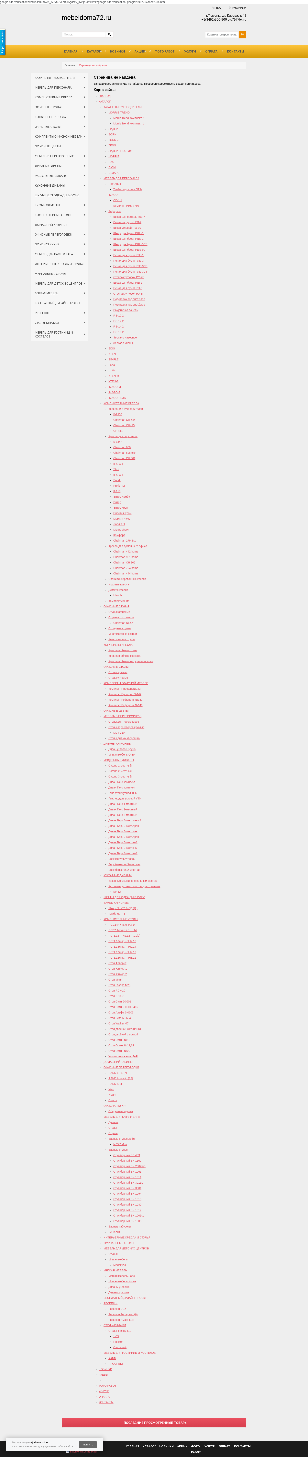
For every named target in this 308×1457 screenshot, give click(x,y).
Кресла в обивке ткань (122, 650)
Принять (88, 1444)
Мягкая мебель (118, 1259)
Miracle (117, 595)
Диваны (113, 1122)
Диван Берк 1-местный (123, 853)
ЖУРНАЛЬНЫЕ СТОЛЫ (50, 274)
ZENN (112, 145)
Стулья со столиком (121, 617)
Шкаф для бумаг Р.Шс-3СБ (130, 244)
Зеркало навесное (125, 337)
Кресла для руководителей (125, 408)
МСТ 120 (119, 732)
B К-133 (118, 463)
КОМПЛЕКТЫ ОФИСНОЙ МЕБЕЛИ (58, 136)
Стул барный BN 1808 (127, 1221)
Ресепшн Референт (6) (123, 1314)
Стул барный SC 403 (126, 1155)
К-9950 (117, 414)
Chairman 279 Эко (124, 540)
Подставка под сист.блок (129, 299)
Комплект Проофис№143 (124, 688)
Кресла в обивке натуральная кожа (130, 661)
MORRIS (113, 156)
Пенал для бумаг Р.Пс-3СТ (130, 271)
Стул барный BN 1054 (127, 1193)
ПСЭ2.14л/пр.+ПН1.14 (122, 930)
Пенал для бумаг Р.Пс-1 (128, 255)
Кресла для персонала (123, 436)
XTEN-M (113, 375)
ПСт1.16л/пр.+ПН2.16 (122, 941)
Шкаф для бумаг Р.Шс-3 (128, 238)
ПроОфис (114, 183)
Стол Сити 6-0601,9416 (123, 1007)
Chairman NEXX (123, 622)
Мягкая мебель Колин (122, 1281)
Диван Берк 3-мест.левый (124, 820)
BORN (112, 134)
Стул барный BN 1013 (127, 1199)
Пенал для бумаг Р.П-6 (127, 288)
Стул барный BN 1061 (127, 1171)
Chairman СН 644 (124, 419)
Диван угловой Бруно (122, 749)
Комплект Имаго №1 (126, 205)
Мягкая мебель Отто (121, 754)
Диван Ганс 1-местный (122, 804)
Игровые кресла (118, 584)
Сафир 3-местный (120, 776)
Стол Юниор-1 (117, 968)
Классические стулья (121, 639)
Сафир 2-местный (120, 771)
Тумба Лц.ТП (116, 913)
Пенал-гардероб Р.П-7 (127, 222)
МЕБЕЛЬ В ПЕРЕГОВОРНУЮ (54, 156)
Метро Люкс (121, 529)
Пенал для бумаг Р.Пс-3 (128, 260)
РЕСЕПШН (42, 313)
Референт (114, 211)
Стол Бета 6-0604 (119, 1018)
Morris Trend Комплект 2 (128, 118)
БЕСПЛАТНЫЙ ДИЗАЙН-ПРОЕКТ (58, 303)
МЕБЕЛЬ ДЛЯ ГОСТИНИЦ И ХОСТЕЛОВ (54, 334)
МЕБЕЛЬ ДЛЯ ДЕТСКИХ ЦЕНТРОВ (59, 283)
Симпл (112, 1100)
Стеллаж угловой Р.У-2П (128, 277)
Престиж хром (122, 513)
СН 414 (118, 430)
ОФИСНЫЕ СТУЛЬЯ (48, 107)
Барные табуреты (119, 1226)
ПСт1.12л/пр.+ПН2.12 (122, 952)
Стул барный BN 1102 (127, 1160)
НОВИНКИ (117, 51)
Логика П (119, 524)
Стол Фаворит (117, 963)
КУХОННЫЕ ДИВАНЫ (50, 185)
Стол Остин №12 (119, 1039)
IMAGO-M (114, 386)
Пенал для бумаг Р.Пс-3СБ (130, 266)
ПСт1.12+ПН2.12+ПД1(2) (124, 935)
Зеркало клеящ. (123, 343)
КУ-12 (117, 891)
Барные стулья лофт (121, 1138)
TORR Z (113, 140)
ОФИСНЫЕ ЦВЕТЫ (48, 146)
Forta (111, 365)
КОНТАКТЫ (235, 51)
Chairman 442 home (125, 551)
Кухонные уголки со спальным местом (132, 880)
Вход (219, 8)
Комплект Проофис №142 (124, 694)
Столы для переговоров (123, 721)
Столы (112, 1127)
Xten (111, 1089)
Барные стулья (118, 1149)
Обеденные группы (120, 1111)
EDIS (111, 348)
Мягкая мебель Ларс (121, 1275)
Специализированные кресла (127, 579)
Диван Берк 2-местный (123, 847)
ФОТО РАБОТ (165, 51)
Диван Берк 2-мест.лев (123, 831)
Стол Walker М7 (118, 1023)
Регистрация (239, 8)
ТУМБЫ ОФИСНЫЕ (48, 205)
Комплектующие (118, 600)
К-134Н (117, 441)
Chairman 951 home (125, 557)
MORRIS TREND (119, 112)
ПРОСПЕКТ (115, 1363)
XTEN (112, 354)
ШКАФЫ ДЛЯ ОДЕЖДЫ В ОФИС (57, 195)
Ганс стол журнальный (122, 793)
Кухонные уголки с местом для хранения (134, 886)
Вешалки (114, 1232)
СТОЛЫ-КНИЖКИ (47, 323)
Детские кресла (118, 590)
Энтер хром (120, 507)
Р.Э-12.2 (118, 321)
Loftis (111, 370)
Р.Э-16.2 (118, 332)
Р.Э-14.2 (118, 326)
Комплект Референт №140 (125, 705)
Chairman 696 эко (124, 452)
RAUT (112, 161)
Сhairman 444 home (125, 573)
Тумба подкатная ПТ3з (127, 189)
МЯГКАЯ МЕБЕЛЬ (46, 293)
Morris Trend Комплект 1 (128, 123)
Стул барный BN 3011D (128, 1182)
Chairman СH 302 (124, 562)
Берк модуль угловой (121, 858)
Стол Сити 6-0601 (119, 1001)
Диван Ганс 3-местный (122, 815)
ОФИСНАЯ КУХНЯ (47, 244)
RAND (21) (115, 1083)
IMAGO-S (114, 392)
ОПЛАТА (211, 51)
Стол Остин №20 (119, 1050)
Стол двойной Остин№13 (124, 1029)
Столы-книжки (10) (120, 1330)
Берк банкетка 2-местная (124, 869)
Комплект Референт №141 (125, 699)
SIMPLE (113, 359)
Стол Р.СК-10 (116, 990)
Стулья (112, 1133)
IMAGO (113, 194)
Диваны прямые (118, 1292)
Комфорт (119, 535)
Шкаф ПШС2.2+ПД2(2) (123, 908)
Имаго (112, 1094)
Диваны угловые (118, 1286)
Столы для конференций (124, 738)
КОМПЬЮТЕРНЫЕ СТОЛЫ (53, 215)
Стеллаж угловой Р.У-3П (128, 293)
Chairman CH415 (124, 425)
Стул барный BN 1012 (127, 1210)
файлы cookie (39, 1442)
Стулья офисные (119, 611)
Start (116, 469)
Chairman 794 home (125, 568)
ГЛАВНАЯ (70, 51)
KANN (112, 1358)
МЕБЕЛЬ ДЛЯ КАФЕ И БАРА (54, 254)
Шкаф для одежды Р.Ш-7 (129, 216)
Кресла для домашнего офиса (127, 546)
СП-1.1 (117, 200)
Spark (117, 480)
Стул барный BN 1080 (127, 1204)
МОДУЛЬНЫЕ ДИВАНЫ (51, 176)
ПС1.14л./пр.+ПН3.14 (122, 924)
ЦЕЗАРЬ (113, 172)
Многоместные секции (122, 633)
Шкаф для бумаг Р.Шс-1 (128, 233)
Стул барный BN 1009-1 (128, 1215)
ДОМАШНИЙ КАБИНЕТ (51, 225)
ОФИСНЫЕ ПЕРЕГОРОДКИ (53, 234)
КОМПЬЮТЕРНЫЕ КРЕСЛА (53, 97)
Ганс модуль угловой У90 (124, 798)
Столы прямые (117, 672)
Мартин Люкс (121, 518)
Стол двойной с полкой (123, 1034)
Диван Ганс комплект (121, 782)
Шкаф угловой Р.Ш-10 (127, 227)
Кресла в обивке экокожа (124, 655)
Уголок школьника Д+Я (123, 1056)
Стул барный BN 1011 (127, 1177)
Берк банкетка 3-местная (124, 864)
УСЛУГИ (190, 51)
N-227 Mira (120, 1144)
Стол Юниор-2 (117, 974)
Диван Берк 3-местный (123, 842)
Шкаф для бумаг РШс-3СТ (130, 249)
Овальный (119, 1347)
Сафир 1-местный (120, 765)
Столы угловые (118, 677)
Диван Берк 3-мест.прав (123, 825)
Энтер (117, 502)
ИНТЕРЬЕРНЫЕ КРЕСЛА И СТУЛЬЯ (59, 264)
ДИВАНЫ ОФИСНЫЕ (49, 166)
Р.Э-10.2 (118, 315)
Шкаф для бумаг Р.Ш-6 (127, 282)
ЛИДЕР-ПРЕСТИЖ (120, 150)
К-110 (116, 491)
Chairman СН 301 (124, 458)
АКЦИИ (140, 51)
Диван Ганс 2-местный (122, 809)
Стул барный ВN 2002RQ (129, 1166)
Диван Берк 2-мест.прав (123, 836)
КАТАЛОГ (94, 51)
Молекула (119, 1264)
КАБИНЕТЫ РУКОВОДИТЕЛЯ (55, 78)
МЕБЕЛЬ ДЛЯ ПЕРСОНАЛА (53, 87)
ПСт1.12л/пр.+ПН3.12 (122, 957)
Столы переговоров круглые (126, 727)
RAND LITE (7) (117, 1072)
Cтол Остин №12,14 (121, 1045)
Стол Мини (115, 979)
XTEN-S (113, 381)
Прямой (118, 1341)
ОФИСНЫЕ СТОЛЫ (47, 127)
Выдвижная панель (125, 310)
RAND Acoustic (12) (120, 1078)
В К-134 (118, 474)
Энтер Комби (121, 496)
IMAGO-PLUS (117, 397)
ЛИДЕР (113, 129)
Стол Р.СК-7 (116, 996)
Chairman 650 (122, 447)
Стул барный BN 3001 (127, 1188)
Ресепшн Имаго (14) (121, 1319)
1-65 (116, 1336)
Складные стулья (119, 628)
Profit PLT (119, 485)
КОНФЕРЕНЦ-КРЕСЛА (50, 117)
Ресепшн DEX (117, 1308)
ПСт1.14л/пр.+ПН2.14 (122, 946)
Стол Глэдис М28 (119, 985)
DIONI (112, 167)
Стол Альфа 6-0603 (121, 1012)
